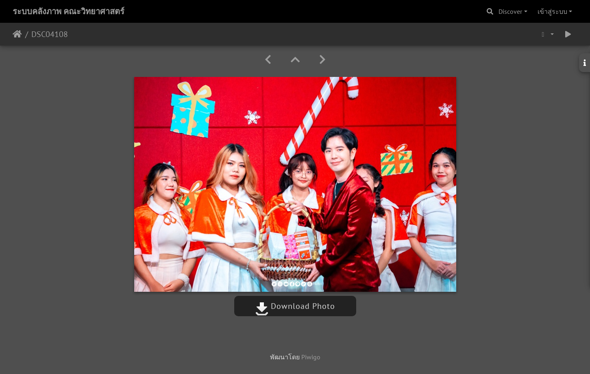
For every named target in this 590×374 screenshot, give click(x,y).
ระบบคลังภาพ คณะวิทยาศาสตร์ (68, 11)
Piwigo (310, 357)
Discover (510, 11)
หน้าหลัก (17, 34)
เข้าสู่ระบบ (552, 11)
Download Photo (295, 306)
